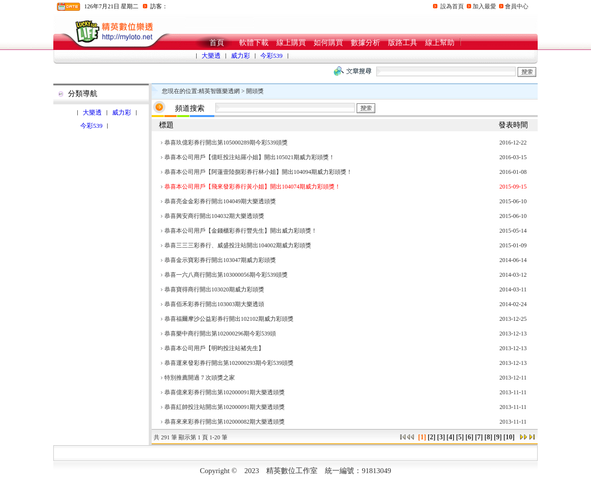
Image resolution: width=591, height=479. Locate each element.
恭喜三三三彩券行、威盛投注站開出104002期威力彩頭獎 (237, 245)
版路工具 (402, 43)
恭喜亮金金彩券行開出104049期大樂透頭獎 (220, 201)
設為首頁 (452, 6)
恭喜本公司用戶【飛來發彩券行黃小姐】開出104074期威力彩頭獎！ (252, 186)
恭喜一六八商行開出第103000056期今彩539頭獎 (226, 274)
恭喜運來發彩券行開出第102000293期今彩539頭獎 (229, 362)
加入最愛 (484, 6)
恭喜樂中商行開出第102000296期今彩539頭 (220, 333)
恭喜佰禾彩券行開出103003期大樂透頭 (214, 304)
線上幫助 (440, 43)
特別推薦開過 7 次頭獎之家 (199, 377)
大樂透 (211, 55)
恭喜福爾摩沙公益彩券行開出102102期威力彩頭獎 (229, 318)
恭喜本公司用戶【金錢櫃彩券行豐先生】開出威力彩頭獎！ (240, 230)
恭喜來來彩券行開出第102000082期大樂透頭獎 (224, 421)
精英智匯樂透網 (219, 91)
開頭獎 (255, 91)
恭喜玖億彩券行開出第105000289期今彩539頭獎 (226, 142)
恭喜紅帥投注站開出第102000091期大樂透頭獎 (224, 407)
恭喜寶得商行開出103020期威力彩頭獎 (214, 289)
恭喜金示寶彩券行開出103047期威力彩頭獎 (220, 260)
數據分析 (365, 43)
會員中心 (516, 6)
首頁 (216, 43)
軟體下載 (254, 43)
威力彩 (240, 55)
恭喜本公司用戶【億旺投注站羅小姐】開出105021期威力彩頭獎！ (249, 157)
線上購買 (291, 43)
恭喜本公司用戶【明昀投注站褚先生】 (214, 348)
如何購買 (328, 43)
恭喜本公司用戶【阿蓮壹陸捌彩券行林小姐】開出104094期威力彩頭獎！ (258, 171)
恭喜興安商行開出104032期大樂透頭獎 (214, 216)
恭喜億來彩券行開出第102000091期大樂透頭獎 (224, 392)
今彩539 (271, 55)
